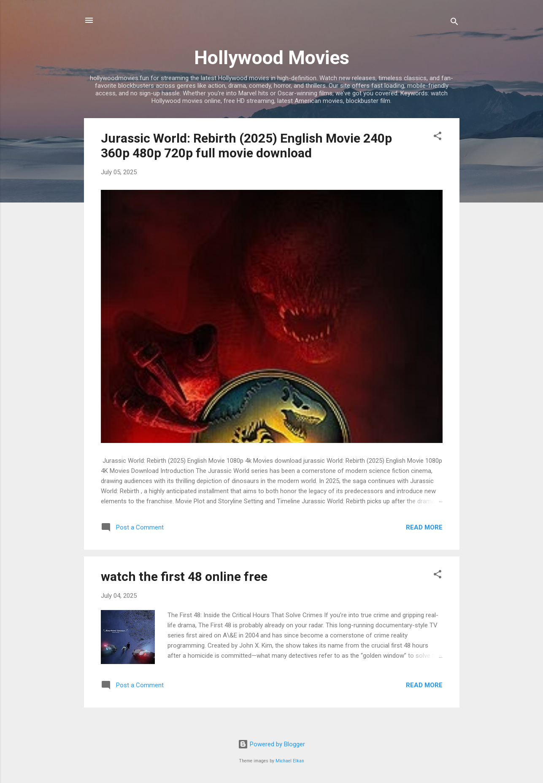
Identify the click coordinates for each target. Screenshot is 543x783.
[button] (437, 137)
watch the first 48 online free (184, 576)
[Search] (454, 23)
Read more (424, 527)
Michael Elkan (290, 761)
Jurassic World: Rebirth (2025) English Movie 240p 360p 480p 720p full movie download (246, 145)
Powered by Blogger (271, 744)
